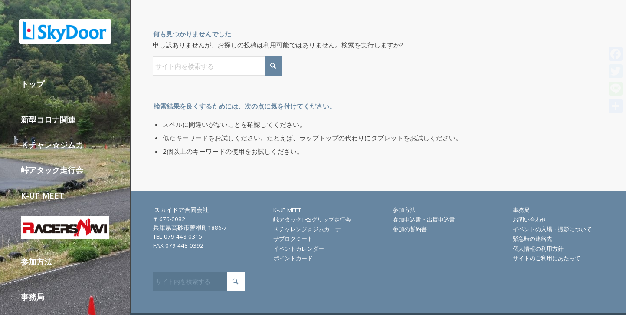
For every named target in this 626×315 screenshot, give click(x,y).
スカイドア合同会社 (181, 210)
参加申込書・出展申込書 (424, 219)
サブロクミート (293, 238)
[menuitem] (65, 89)
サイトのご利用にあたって (546, 258)
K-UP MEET (287, 210)
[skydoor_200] (65, 31)
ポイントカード (293, 258)
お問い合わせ (530, 219)
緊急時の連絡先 (532, 238)
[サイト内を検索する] (217, 66)
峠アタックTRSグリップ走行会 (312, 219)
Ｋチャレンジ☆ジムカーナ (307, 229)
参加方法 (404, 210)
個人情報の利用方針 (538, 248)
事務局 (521, 210)
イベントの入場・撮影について (552, 229)
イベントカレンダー (298, 248)
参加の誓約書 (410, 229)
